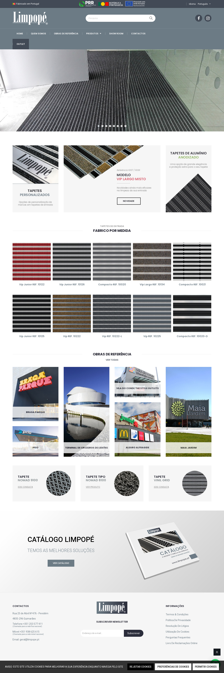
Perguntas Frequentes (178, 637)
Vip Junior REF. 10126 (72, 284)
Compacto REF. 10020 (112, 284)
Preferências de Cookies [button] (173, 666)
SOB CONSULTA (25, 487)
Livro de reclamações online (181, 643)
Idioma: (192, 4)
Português (204, 4)
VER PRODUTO (93, 487)
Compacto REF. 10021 (192, 284)
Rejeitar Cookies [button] (140, 666)
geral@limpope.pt (29, 639)
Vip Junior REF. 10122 (31, 284)
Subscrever (133, 633)
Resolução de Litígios (177, 626)
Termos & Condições (177, 614)
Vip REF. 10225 (152, 336)
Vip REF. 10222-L (112, 336)
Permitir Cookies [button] (206, 666)
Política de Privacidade (178, 620)
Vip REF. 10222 (72, 336)
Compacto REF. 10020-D (192, 336)
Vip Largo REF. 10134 (152, 284)
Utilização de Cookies (177, 631)
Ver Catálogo (61, 563)
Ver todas (112, 360)
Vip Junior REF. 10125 (31, 336)
